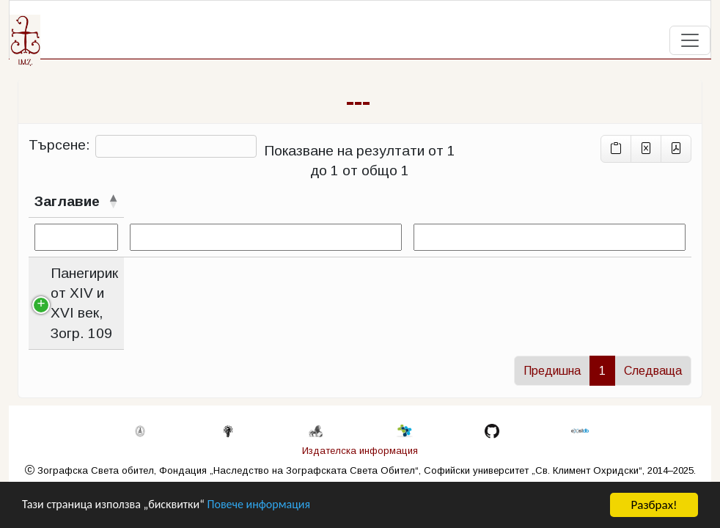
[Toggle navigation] (689, 40)
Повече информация (273, 507)
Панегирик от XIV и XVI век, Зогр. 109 (124, 283)
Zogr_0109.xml (637, 324)
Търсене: (143, 146)
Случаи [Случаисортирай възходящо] (268, 201)
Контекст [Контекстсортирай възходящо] (350, 201)
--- (358, 101)
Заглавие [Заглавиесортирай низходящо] (67, 201)
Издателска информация (360, 453)
